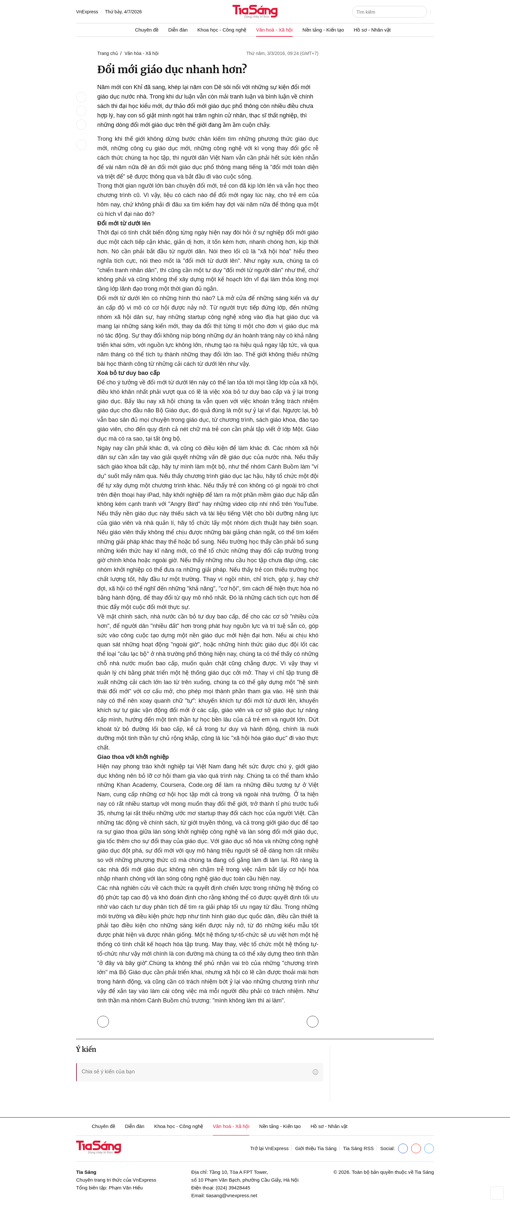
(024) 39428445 (233, 1187)
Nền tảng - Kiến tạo (323, 30)
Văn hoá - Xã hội (274, 30)
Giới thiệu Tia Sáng (315, 1148)
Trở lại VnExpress (269, 1148)
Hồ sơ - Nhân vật (372, 30)
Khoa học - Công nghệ (221, 30)
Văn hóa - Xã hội (142, 53)
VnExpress (87, 11)
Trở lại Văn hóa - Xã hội (104, 1020)
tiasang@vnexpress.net (231, 1195)
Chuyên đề (146, 30)
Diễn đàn (178, 30)
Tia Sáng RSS (358, 1148)
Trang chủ (107, 53)
